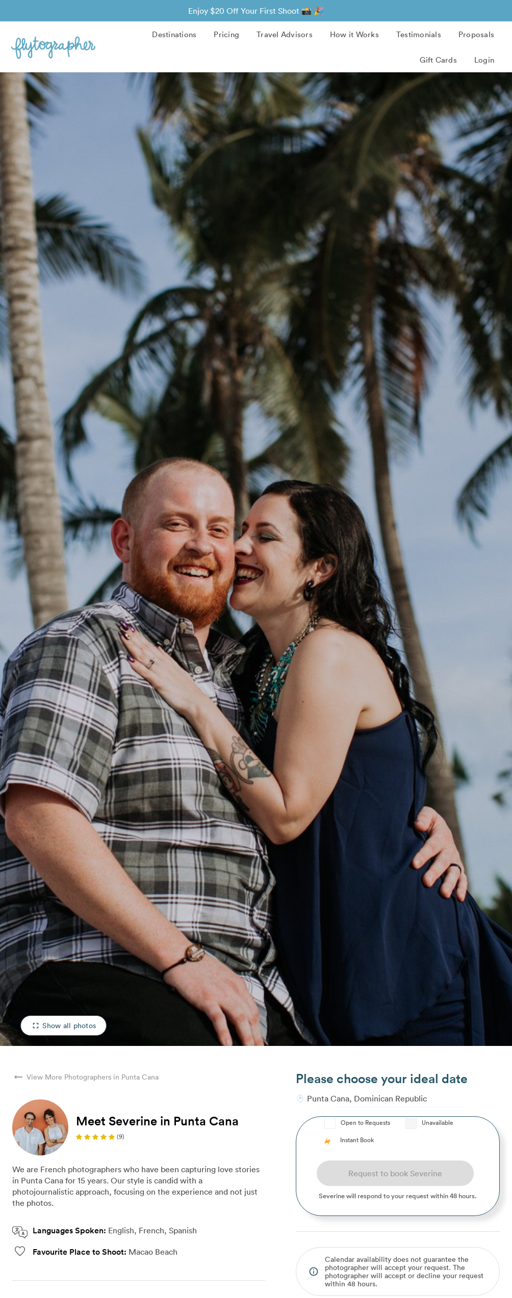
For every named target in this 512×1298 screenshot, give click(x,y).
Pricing (226, 34)
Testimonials (418, 34)
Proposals (476, 34)
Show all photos (63, 1025)
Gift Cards (438, 59)
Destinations (174, 34)
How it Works (354, 34)
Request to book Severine (395, 1173)
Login (484, 59)
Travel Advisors (285, 34)
